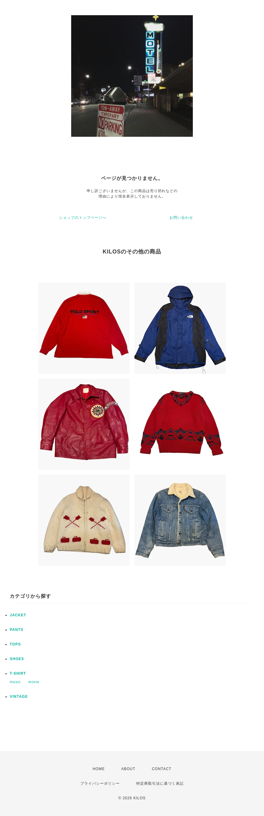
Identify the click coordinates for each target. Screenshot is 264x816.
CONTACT (161, 769)
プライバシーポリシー (100, 783)
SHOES (17, 659)
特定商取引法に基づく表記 (160, 783)
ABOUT (128, 769)
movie (34, 682)
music (15, 682)
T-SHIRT (18, 673)
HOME (98, 769)
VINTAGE (19, 696)
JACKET (18, 615)
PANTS (16, 630)
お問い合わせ (181, 217)
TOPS (15, 644)
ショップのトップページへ (82, 217)
